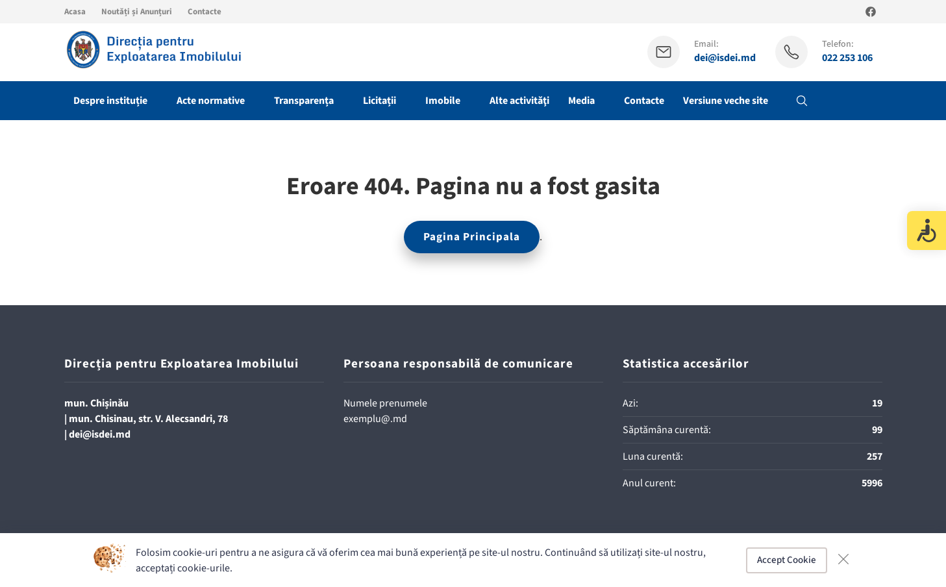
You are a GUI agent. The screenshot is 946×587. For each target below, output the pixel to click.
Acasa (75, 12)
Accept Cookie (786, 560)
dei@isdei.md (725, 58)
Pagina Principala (471, 237)
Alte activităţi (519, 101)
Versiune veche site (725, 101)
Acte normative (211, 101)
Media (581, 101)
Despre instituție (110, 101)
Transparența (304, 101)
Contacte (204, 12)
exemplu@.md (375, 419)
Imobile (442, 101)
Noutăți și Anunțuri (136, 12)
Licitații (379, 101)
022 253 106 (847, 58)
